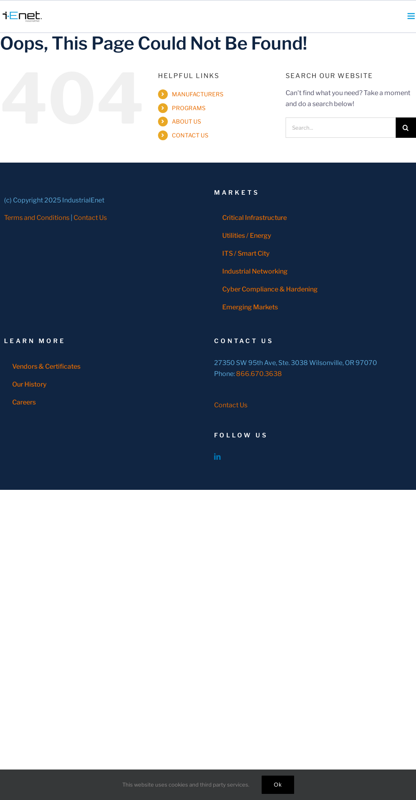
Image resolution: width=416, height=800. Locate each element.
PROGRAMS (189, 107)
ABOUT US (186, 121)
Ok (278, 784)
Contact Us (90, 218)
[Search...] (341, 127)
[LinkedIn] (217, 456)
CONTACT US (190, 135)
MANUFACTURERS (197, 94)
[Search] (406, 127)
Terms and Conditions (36, 218)
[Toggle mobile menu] (411, 16)
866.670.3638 (259, 374)
